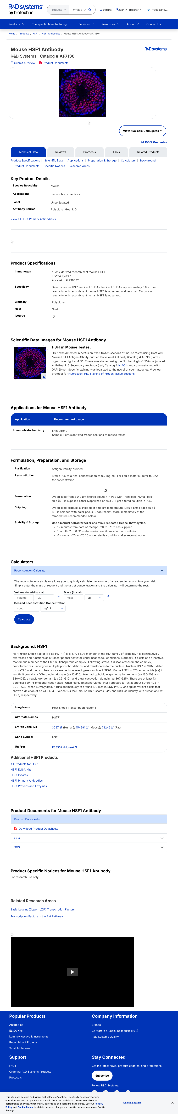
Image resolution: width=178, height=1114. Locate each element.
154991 (80, 727)
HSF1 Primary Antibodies (27, 780)
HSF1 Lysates (19, 775)
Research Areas (79, 166)
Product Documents (53, 63)
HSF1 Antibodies (51, 33)
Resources (108, 24)
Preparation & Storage (102, 160)
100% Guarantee (156, 142)
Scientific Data (53, 160)
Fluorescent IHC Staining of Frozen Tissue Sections (101, 373)
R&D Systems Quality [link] (105, 1036)
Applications (76, 160)
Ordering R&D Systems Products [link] (30, 1071)
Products (14, 24)
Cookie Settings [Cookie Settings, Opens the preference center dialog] (132, 1102)
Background (148, 160)
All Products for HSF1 (24, 764)
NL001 (122, 365)
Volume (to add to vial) (29, 592)
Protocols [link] (15, 1077)
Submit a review (23, 63)
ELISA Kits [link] (16, 1030)
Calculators (128, 160)
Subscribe (102, 1075)
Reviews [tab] (60, 152)
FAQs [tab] (116, 152)
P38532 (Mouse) (63, 747)
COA (17, 838)
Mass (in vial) (73, 592)
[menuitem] (12, 33)
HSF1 (35, 33)
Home (12, 33)
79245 (106, 727)
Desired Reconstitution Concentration (39, 603)
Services (84, 24)
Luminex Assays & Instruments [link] (28, 1036)
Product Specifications (25, 160)
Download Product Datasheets (38, 828)
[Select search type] (57, 9)
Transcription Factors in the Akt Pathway (37, 916)
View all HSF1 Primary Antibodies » (33, 219)
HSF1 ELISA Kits (21, 769)
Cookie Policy (25, 1107)
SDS (17, 847)
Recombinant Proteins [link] (23, 1042)
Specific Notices (54, 166)
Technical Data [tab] (28, 152)
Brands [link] (96, 1024)
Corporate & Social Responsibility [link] (113, 1030)
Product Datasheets (27, 819)
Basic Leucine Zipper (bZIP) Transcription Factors (43, 909)
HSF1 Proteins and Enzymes (29, 786)
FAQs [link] (12, 1065)
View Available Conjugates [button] (141, 131)
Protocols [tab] (89, 152)
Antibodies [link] (16, 1024)
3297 (55, 727)
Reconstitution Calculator (30, 570)
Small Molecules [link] (19, 1048)
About (131, 24)
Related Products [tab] (148, 152)
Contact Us (153, 24)
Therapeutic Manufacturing (49, 24)
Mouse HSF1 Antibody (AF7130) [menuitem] (82, 33)
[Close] (172, 1102)
